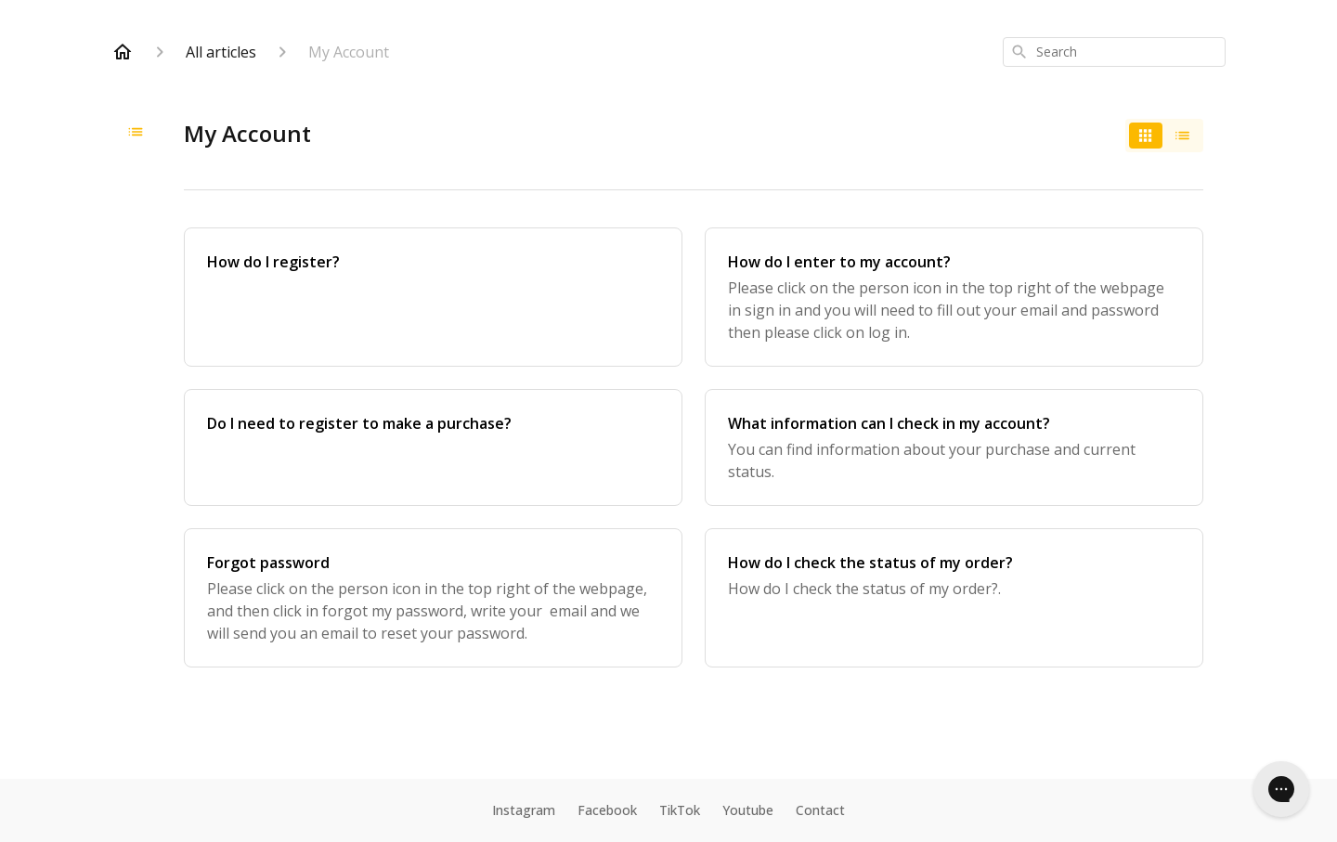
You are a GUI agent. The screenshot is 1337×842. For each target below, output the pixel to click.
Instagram (523, 810)
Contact (820, 810)
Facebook (607, 810)
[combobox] (1114, 52)
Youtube (747, 810)
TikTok (679, 810)
